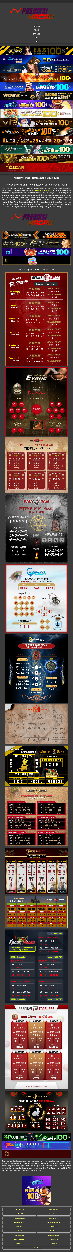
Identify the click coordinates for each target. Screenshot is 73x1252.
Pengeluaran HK (19, 1222)
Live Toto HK (19, 1214)
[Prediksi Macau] (36, 50)
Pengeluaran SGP (53, 1218)
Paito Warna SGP (53, 1235)
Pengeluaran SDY (19, 1218)
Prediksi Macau (36, 1248)
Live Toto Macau (54, 1214)
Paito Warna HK (19, 1239)
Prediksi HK (54, 1243)
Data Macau (54, 1231)
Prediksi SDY (54, 1239)
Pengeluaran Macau (53, 1222)
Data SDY (19, 1226)
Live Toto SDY (19, 1209)
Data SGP (54, 1226)
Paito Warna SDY (19, 1235)
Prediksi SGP (19, 1243)
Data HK (19, 1231)
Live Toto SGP (53, 1209)
